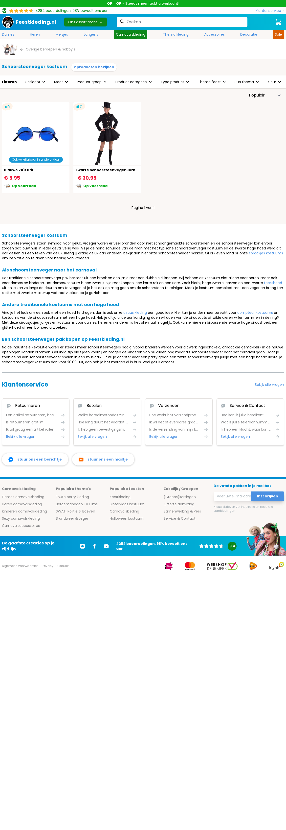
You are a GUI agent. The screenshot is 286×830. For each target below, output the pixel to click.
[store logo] (29, 22)
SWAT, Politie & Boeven (75, 511)
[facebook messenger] (35, 459)
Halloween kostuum (127, 518)
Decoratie (248, 34)
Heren (35, 34)
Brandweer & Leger (72, 518)
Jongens (91, 34)
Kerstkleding (120, 496)
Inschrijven (267, 496)
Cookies (63, 566)
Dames (8, 34)
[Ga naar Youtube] (106, 546)
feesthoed (273, 282)
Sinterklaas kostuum (127, 504)
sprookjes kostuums (266, 253)
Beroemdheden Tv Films (77, 504)
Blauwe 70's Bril (18, 170)
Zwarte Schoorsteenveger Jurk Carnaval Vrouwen (123, 170)
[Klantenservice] (270, 10)
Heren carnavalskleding (22, 504)
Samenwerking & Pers (182, 511)
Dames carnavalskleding (23, 496)
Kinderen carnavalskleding (24, 511)
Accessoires (214, 34)
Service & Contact (180, 518)
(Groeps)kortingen (180, 496)
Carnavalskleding (130, 34)
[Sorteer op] (265, 95)
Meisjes (62, 34)
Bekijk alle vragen (269, 384)
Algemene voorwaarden (20, 566)
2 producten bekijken (94, 67)
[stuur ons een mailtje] (103, 459)
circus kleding (135, 312)
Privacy (48, 566)
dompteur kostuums (255, 312)
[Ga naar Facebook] (94, 546)
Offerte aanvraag (179, 504)
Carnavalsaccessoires (21, 525)
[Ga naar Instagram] (82, 546)
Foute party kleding (72, 496)
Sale (278, 34)
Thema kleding (176, 34)
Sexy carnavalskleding (21, 518)
